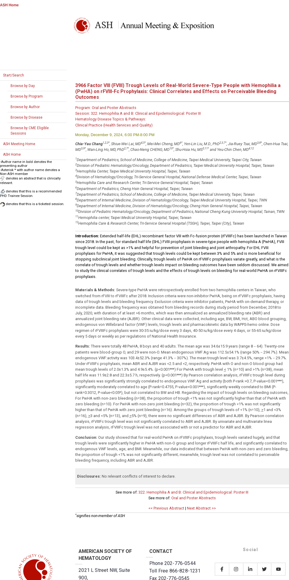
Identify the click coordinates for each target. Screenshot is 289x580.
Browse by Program (27, 96)
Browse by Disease (26, 117)
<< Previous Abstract (166, 508)
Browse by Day (23, 86)
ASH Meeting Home (19, 144)
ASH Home (9, 5)
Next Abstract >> (201, 508)
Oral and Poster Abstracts (193, 498)
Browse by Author (25, 107)
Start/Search (13, 75)
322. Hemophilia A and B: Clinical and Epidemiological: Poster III (193, 492)
